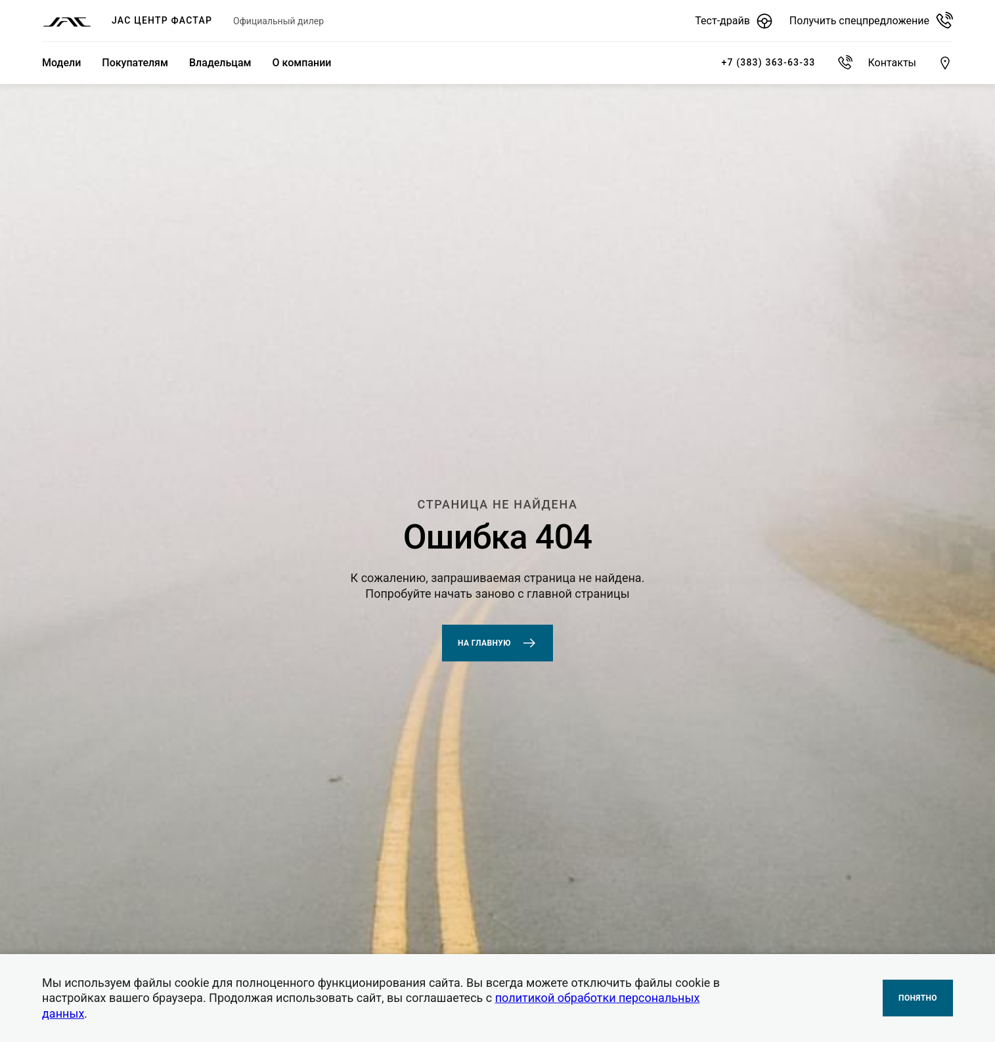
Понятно (917, 998)
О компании (302, 62)
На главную (497, 643)
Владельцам (220, 62)
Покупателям (135, 62)
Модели (61, 62)
